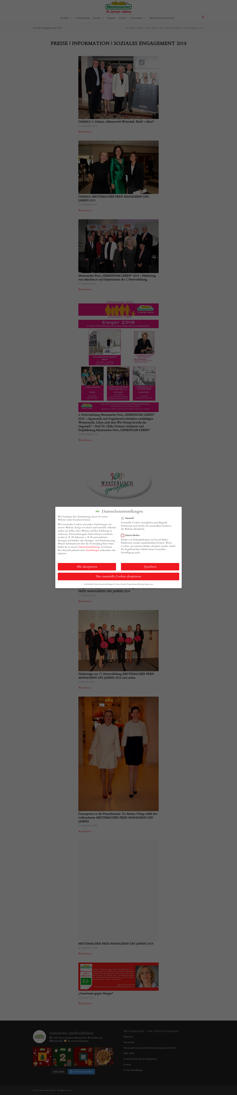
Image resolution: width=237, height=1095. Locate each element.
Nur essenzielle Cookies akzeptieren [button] (118, 576)
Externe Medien (131, 535)
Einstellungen (92, 550)
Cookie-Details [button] (120, 584)
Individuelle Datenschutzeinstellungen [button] (98, 584)
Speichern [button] (150, 567)
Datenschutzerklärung (89, 546)
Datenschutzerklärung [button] (135, 584)
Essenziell (128, 518)
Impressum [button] (149, 584)
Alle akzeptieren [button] (87, 567)
